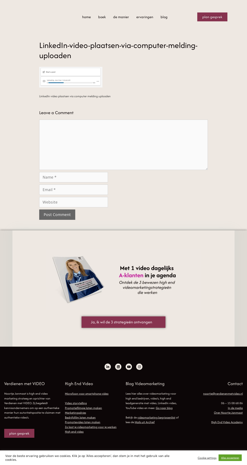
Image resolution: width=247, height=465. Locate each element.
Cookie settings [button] (207, 458)
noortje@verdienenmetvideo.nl (223, 393)
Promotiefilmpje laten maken (83, 408)
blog (164, 16)
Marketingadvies (75, 412)
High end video (74, 431)
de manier (121, 16)
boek (102, 16)
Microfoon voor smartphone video (87, 393)
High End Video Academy (227, 422)
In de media (235, 408)
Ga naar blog (164, 408)
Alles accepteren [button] (230, 458)
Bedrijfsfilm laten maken (80, 417)
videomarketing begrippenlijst (156, 417)
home (86, 16)
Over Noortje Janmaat (228, 412)
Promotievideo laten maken (82, 422)
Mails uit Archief (145, 422)
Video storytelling (76, 403)
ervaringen (144, 16)
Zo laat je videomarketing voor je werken (91, 427)
